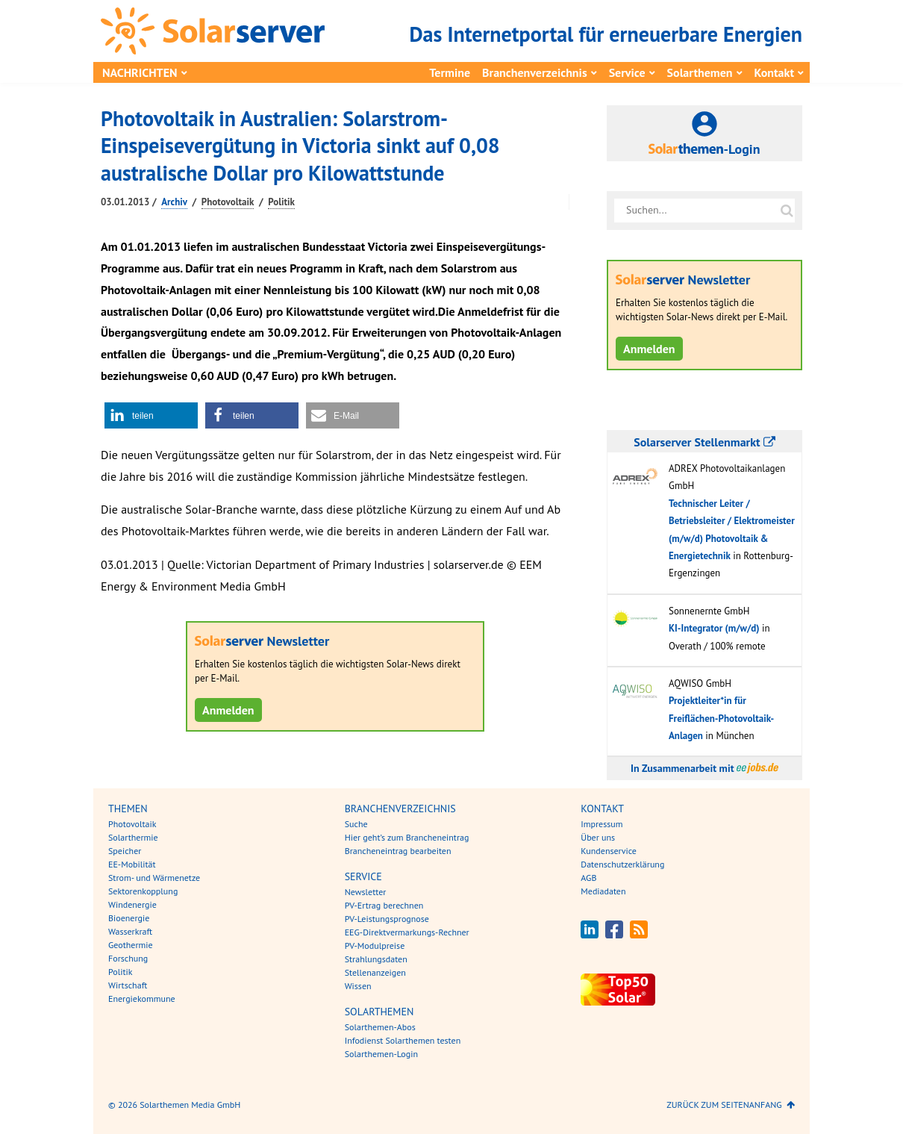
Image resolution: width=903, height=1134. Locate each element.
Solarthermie (133, 837)
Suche (356, 823)
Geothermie (130, 944)
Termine (449, 72)
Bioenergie (128, 917)
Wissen (358, 985)
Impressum (601, 823)
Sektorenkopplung (143, 891)
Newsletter (366, 891)
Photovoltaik (227, 202)
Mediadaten (603, 891)
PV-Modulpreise (375, 945)
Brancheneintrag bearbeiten (398, 850)
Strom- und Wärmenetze (154, 877)
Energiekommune (141, 998)
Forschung (128, 958)
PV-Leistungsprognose (387, 918)
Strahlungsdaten (376, 959)
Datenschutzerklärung (622, 864)
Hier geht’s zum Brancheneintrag (407, 837)
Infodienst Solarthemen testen (403, 1040)
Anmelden (228, 709)
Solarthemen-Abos (380, 1026)
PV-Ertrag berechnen (384, 905)
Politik (281, 202)
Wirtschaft (127, 985)
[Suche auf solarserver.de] (786, 210)
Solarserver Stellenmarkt (704, 441)
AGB (588, 877)
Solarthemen (700, 72)
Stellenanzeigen (375, 972)
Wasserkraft (130, 931)
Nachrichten (140, 72)
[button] (151, 415)
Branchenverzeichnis (534, 72)
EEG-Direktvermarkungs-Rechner (407, 932)
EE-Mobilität (132, 864)
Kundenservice (609, 850)
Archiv (174, 202)
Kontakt (774, 72)
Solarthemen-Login (381, 1053)
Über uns (598, 837)
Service (627, 72)
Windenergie (132, 904)
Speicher (124, 850)
